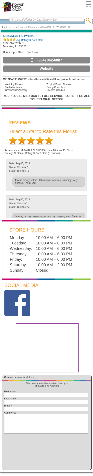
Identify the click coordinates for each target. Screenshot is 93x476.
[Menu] (88, 4)
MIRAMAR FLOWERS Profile (55, 27)
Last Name (10, 398)
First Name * (11, 391)
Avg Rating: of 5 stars (29, 40)
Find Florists (8, 27)
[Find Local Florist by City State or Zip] (46, 20)
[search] (88, 20)
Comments (10, 412)
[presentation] (46, 452)
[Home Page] (12, 12)
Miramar (32, 27)
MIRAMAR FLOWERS (18, 35)
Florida (21, 27)
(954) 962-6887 (49, 60)
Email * (8, 405)
